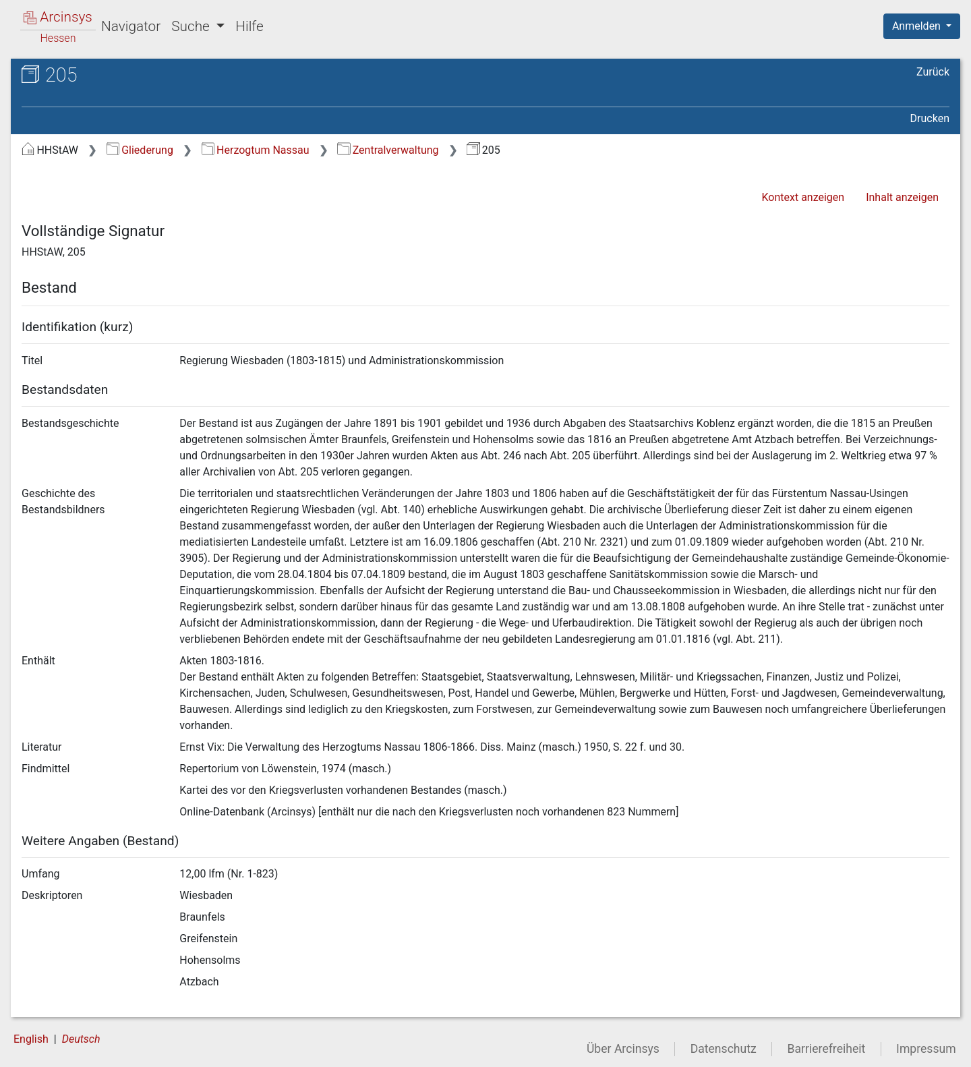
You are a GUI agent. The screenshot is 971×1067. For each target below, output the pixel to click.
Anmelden (917, 26)
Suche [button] (192, 26)
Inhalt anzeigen (902, 197)
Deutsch (81, 1039)
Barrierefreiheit (827, 1049)
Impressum (926, 1049)
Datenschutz (723, 1049)
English (31, 1039)
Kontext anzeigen (802, 197)
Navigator (130, 26)
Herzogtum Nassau (256, 150)
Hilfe (249, 26)
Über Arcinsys (623, 1049)
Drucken (929, 118)
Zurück (932, 71)
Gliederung (140, 150)
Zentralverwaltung (387, 150)
